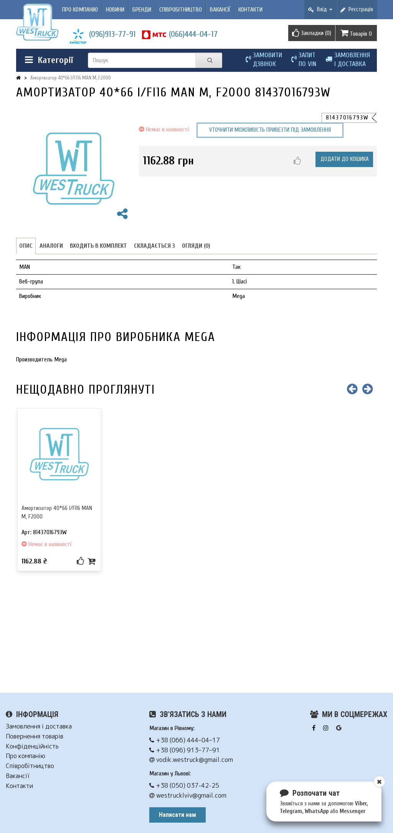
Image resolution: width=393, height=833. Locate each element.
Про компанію (80, 9)
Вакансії (220, 9)
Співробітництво (180, 9)
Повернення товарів (34, 736)
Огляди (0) (196, 245)
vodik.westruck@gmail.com (191, 760)
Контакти (250, 9)
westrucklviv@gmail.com (187, 796)
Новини (115, 9)
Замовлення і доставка (39, 726)
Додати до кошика (344, 159)
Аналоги (51, 245)
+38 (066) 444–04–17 (184, 740)
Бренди (141, 9)
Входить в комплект (98, 245)
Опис (26, 245)
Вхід (320, 9)
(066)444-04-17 (193, 34)
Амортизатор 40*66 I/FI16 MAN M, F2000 (70, 78)
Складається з (154, 245)
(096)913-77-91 (112, 34)
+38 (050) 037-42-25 (184, 786)
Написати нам (177, 814)
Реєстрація (356, 9)
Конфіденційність (32, 746)
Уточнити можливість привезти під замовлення (270, 130)
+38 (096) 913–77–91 (184, 750)
